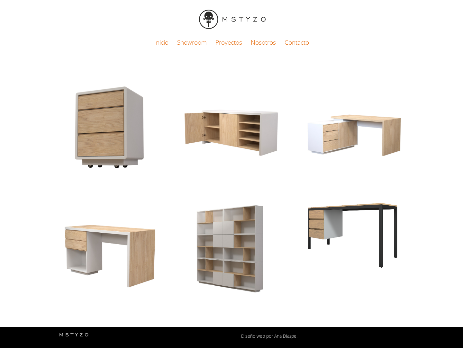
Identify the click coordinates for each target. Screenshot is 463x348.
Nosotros (263, 43)
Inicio (161, 43)
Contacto (297, 43)
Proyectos (228, 43)
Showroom (192, 43)
